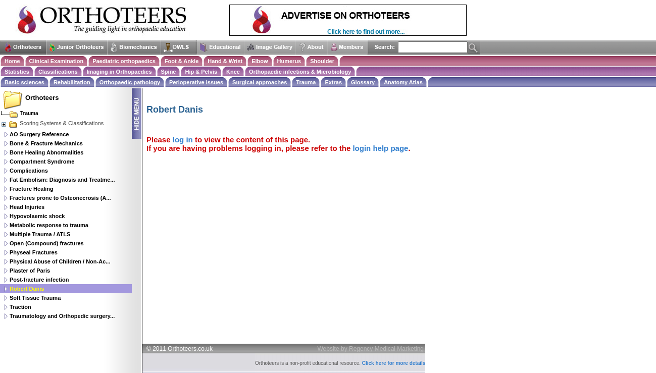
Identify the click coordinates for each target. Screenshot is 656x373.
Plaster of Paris (30, 271)
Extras (333, 82)
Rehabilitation (72, 82)
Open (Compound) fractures (47, 243)
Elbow (259, 61)
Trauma (306, 82)
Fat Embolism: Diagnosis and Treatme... (62, 180)
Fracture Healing (32, 189)
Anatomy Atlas (403, 82)
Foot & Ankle (181, 61)
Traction (20, 307)
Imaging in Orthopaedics (119, 72)
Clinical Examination (56, 61)
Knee (233, 72)
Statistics (17, 72)
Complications (29, 171)
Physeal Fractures (34, 252)
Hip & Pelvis (201, 72)
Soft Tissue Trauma (35, 298)
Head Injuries (27, 207)
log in (183, 139)
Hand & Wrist (225, 61)
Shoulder (322, 61)
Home (12, 61)
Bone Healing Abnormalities (46, 152)
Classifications (58, 72)
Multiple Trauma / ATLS (40, 234)
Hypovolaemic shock (37, 216)
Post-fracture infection (39, 280)
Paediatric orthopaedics (124, 61)
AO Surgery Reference (39, 134)
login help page (380, 148)
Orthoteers (42, 97)
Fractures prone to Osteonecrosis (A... (60, 198)
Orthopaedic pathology (129, 82)
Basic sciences (24, 82)
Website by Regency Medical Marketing (371, 348)
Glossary (363, 82)
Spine (168, 72)
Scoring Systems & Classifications (52, 123)
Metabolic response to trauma (49, 225)
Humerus (289, 61)
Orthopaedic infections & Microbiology (300, 72)
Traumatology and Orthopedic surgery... (62, 316)
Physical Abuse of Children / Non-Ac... (60, 261)
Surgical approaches (259, 82)
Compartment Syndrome (42, 161)
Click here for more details (394, 363)
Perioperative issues (196, 82)
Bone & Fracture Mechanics (46, 143)
